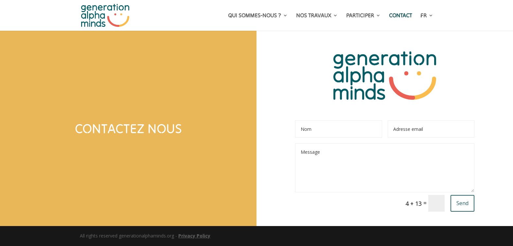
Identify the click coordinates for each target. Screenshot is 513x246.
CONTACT (400, 16)
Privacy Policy (194, 236)
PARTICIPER (360, 16)
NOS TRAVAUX (313, 16)
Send (462, 203)
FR (423, 16)
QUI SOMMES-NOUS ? (254, 16)
